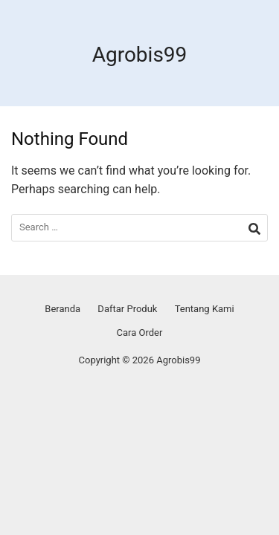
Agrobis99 (139, 54)
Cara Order (140, 332)
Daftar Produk (127, 308)
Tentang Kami (204, 308)
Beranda (62, 308)
